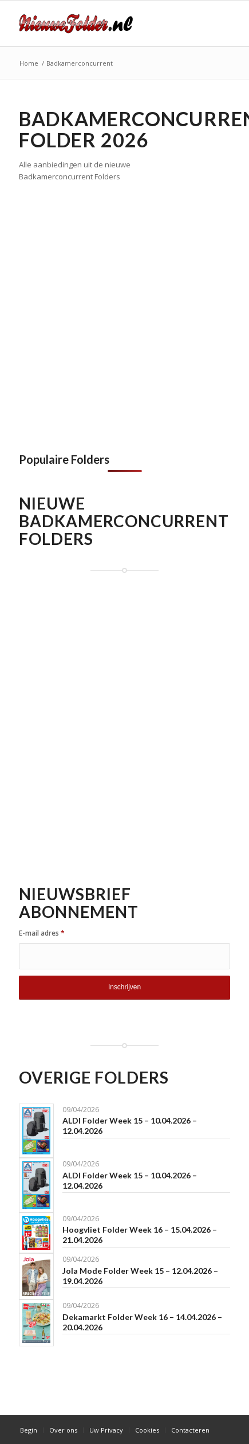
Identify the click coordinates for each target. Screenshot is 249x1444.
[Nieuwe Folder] (103, 23)
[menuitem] (28, 1430)
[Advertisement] (124, 314)
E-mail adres (42, 933)
